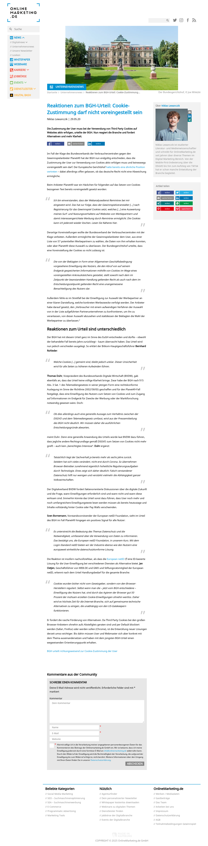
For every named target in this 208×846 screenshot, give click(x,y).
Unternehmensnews (23, 46)
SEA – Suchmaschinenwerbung (64, 802)
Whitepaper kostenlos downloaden (120, 802)
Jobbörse (20, 76)
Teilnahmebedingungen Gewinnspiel (176, 824)
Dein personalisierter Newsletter (119, 798)
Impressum (162, 811)
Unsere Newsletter (22, 51)
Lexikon (16, 55)
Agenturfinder (109, 794)
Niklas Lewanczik (170, 105)
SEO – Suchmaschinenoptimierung (66, 798)
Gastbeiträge (163, 798)
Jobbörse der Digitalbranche (117, 815)
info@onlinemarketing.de (115, 750)
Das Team (161, 802)
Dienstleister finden (112, 811)
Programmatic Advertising (61, 811)
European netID (115, 559)
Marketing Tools (56, 815)
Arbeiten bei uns (165, 806)
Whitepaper (22, 59)
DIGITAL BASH (22, 95)
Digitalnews (18, 42)
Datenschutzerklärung (101, 760)
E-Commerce (54, 806)
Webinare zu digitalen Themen (118, 806)
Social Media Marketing (60, 794)
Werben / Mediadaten (168, 794)
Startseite (52, 92)
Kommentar (56, 698)
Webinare (20, 64)
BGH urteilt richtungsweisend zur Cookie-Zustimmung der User (82, 651)
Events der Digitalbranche (116, 820)
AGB (158, 820)
